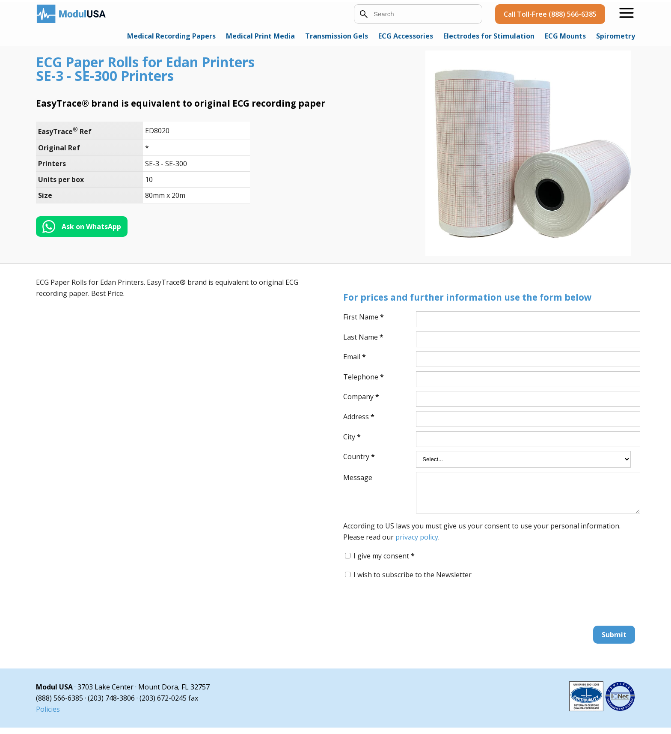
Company (361, 396)
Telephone (363, 377)
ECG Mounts (565, 36)
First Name (363, 317)
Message (357, 477)
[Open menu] (626, 12)
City (352, 437)
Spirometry (615, 36)
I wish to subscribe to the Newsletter (412, 581)
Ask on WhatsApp (91, 226)
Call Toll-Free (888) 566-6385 (550, 14)
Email (354, 356)
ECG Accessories (405, 36)
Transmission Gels (336, 36)
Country (359, 456)
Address (358, 416)
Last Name (363, 337)
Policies (48, 715)
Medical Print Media (260, 36)
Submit (614, 641)
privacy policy (416, 543)
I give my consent (384, 562)
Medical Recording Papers (171, 36)
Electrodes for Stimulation (488, 36)
